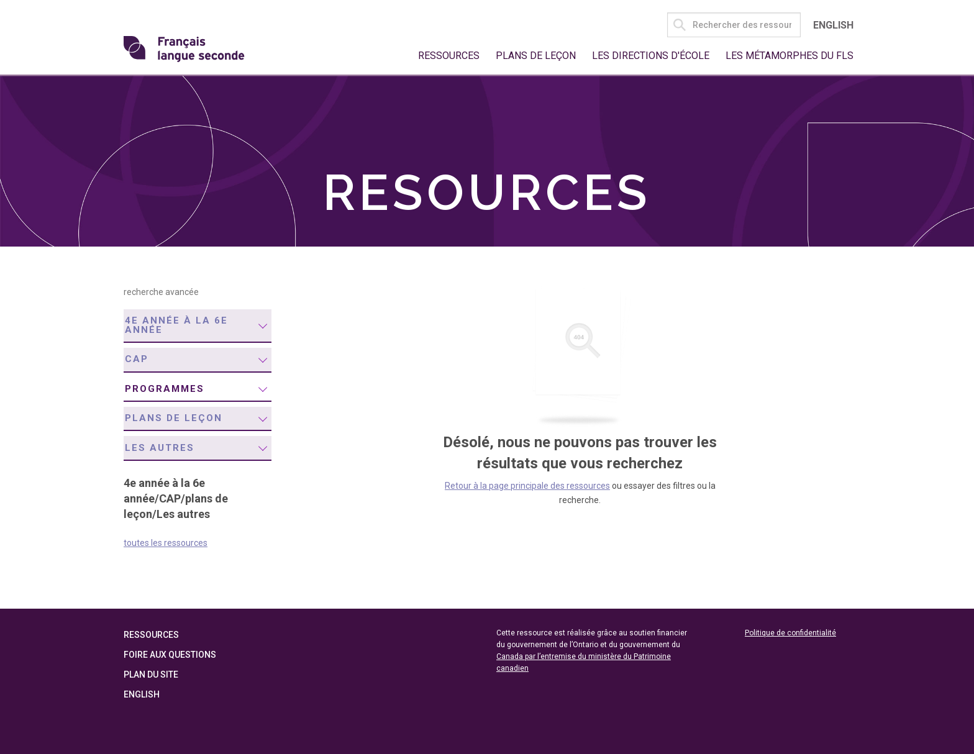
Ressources (449, 55)
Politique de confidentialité (790, 633)
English (833, 25)
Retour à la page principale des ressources (527, 486)
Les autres (159, 447)
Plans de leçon (536, 55)
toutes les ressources (165, 543)
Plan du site (151, 674)
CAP (136, 359)
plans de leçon (173, 418)
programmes (164, 388)
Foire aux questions (170, 655)
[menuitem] (197, 326)
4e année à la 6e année (176, 325)
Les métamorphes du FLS (789, 55)
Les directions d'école (650, 55)
